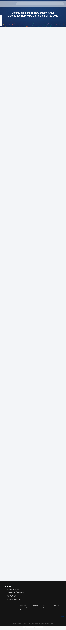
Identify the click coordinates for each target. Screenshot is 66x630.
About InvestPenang (50, 4)
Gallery (44, 609)
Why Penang (19, 4)
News (44, 607)
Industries (25, 4)
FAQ (21, 611)
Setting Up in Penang (32, 4)
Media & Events (41, 4)
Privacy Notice (57, 609)
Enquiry (62, 619)
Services (33, 609)
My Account (56, 607)
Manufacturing (35, 607)
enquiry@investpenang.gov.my (13, 600)
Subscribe (62, 615)
